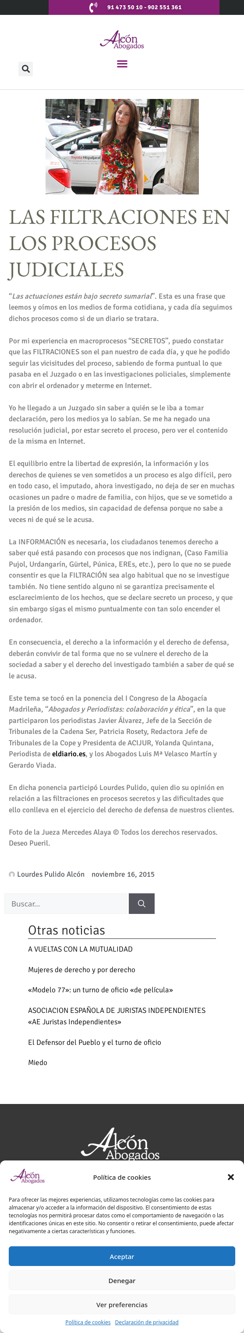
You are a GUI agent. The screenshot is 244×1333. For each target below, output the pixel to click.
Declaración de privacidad (147, 1322)
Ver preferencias (122, 1304)
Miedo (37, 1062)
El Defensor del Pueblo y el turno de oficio (94, 1042)
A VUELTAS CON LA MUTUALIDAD (80, 949)
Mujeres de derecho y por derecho (81, 969)
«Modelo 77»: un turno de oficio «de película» (100, 989)
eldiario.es (68, 753)
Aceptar (122, 1256)
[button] (230, 1177)
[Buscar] (142, 903)
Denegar (122, 1280)
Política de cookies (87, 1322)
